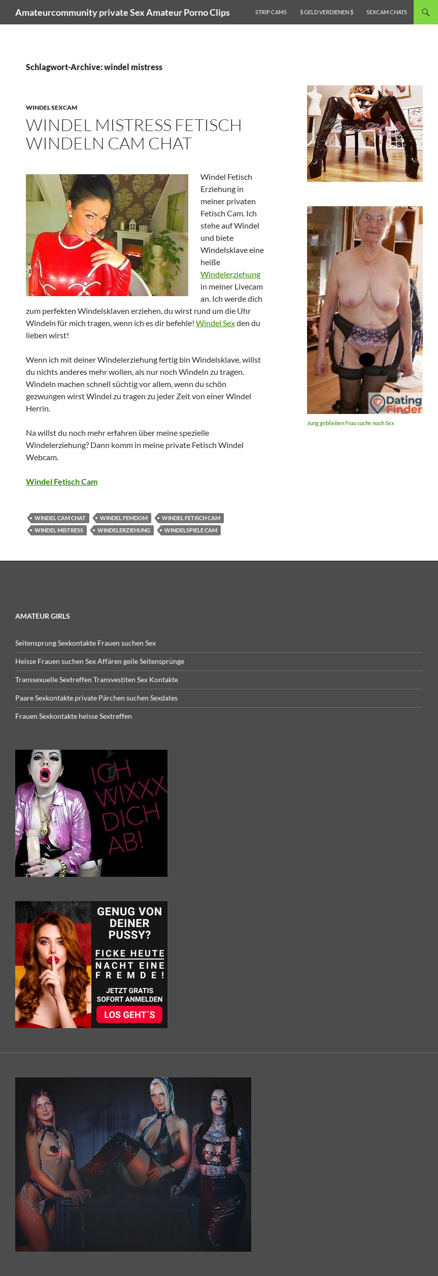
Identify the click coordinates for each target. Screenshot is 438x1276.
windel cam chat (60, 518)
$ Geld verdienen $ (326, 12)
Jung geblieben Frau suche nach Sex (350, 423)
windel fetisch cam (191, 518)
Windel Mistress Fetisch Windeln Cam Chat (134, 133)
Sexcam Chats (386, 12)
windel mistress (59, 530)
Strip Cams (271, 12)
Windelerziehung (230, 274)
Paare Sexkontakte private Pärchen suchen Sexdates (96, 697)
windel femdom (124, 518)
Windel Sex (215, 323)
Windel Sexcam (51, 107)
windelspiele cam (190, 530)
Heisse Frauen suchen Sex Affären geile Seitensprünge (99, 661)
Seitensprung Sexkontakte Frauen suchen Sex (85, 643)
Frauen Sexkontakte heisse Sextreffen (73, 716)
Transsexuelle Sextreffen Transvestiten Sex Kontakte (96, 679)
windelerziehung (123, 530)
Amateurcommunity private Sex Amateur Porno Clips (122, 12)
